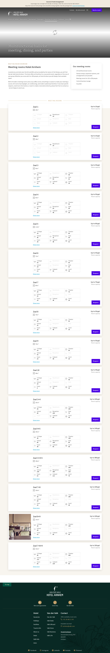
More (68, 19)
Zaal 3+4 (36, 399)
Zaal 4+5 (36, 428)
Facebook (32, 650)
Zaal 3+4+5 (38, 458)
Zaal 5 (35, 223)
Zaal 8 (35, 311)
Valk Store (50, 628)
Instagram (44, 650)
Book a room (97, 10)
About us (36, 632)
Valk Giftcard (51, 624)
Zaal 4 (35, 194)
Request (96, 127)
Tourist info (37, 628)
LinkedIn (56, 650)
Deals (35, 635)
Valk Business (51, 632)
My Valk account (80, 10)
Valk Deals (50, 621)
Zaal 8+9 (36, 516)
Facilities (36, 624)
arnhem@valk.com (68, 626)
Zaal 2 (35, 136)
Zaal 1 (35, 106)
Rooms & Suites (13, 19)
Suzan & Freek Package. (78, 5)
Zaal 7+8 (36, 487)
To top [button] (7, 584)
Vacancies (36, 617)
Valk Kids (36, 639)
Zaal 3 (35, 165)
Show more (36, 127)
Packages (40, 19)
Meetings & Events (51, 19)
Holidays (61, 19)
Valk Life (50, 635)
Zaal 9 (35, 341)
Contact (72, 10)
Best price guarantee (40, 603)
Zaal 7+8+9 (38, 545)
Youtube (66, 650)
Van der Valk (70, 603)
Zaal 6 (35, 253)
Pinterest (78, 650)
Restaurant (32, 19)
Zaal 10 (36, 370)
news (35, 643)
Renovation (23, 19)
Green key (55, 603)
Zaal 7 (35, 282)
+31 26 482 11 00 (67, 619)
